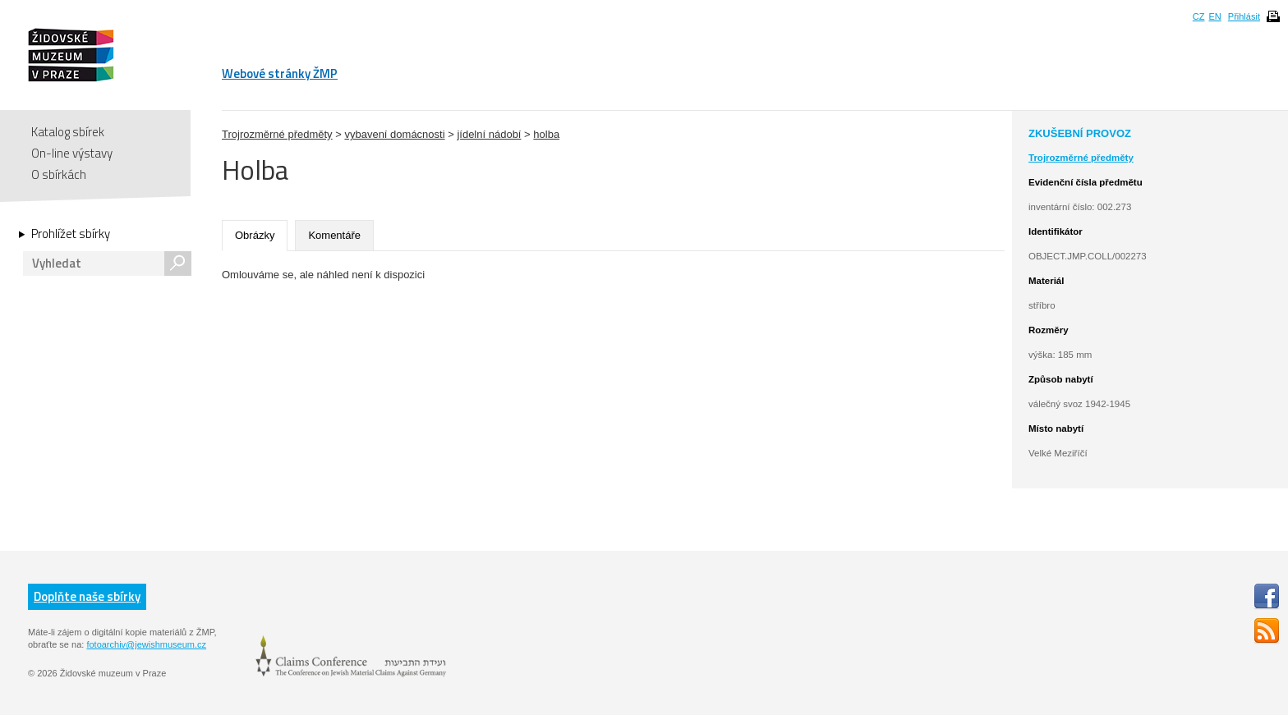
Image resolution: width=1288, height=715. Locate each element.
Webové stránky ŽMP (280, 73)
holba (546, 134)
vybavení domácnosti (394, 134)
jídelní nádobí (489, 134)
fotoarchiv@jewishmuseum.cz (146, 644)
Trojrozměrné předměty (277, 134)
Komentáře (334, 235)
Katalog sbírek (67, 131)
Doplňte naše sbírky (87, 596)
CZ (1199, 16)
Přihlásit (1244, 16)
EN (1214, 16)
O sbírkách (58, 174)
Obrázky (254, 235)
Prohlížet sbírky (70, 234)
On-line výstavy (72, 153)
